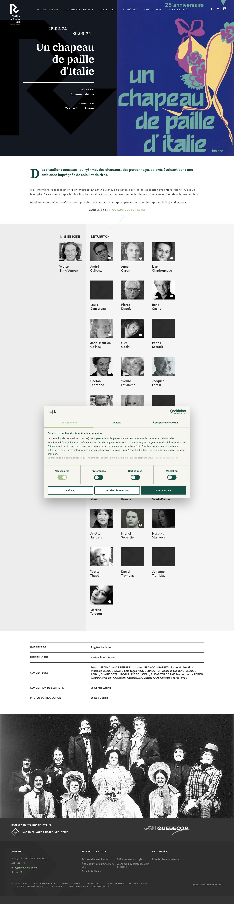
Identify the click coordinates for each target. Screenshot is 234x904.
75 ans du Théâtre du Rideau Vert (39, 886)
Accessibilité (178, 9)
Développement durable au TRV (126, 883)
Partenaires (19, 883)
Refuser (70, 490)
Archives (92, 883)
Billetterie (108, 9)
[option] (117, 766)
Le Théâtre (130, 9)
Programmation (47, 9)
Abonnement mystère (79, 9)
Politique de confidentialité (89, 886)
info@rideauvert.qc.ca (24, 867)
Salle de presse (44, 883)
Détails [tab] (117, 422)
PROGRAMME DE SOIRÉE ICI (127, 209)
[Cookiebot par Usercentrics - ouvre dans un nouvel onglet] (172, 411)
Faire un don (153, 9)
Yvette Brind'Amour (79, 108)
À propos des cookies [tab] (166, 422)
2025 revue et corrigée (129, 859)
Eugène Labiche (82, 94)
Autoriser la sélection (117, 490)
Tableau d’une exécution (95, 859)
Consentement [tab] (68, 422)
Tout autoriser (164, 490)
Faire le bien (164, 859)
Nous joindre (71, 883)
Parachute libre (90, 871)
